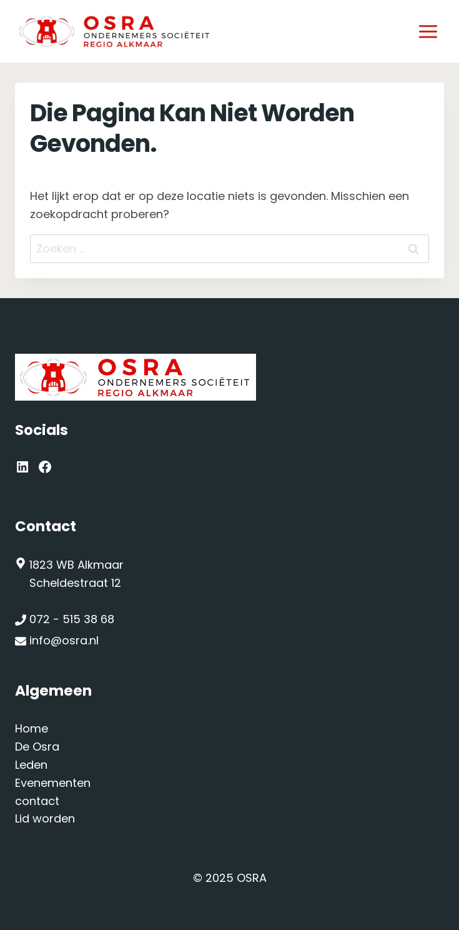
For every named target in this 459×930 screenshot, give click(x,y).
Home (31, 728)
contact (37, 801)
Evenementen (53, 783)
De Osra (37, 746)
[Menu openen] (428, 31)
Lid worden (45, 818)
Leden (31, 764)
